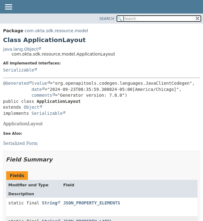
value (40, 83)
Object (31, 107)
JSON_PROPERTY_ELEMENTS (91, 202)
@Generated (16, 83)
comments (42, 95)
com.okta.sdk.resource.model (56, 30)
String (50, 202)
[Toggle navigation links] (8, 7)
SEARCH (106, 19)
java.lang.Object (20, 49)
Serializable (18, 70)
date (37, 89)
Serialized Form (20, 143)
